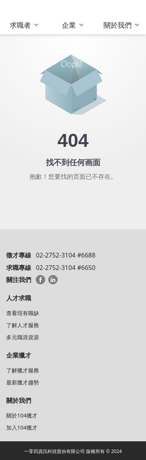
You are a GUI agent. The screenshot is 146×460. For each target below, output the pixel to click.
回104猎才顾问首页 (73, 199)
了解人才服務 (22, 325)
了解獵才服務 (22, 370)
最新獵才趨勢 (22, 382)
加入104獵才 (21, 427)
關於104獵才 (21, 415)
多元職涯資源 (22, 337)
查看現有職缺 (22, 313)
